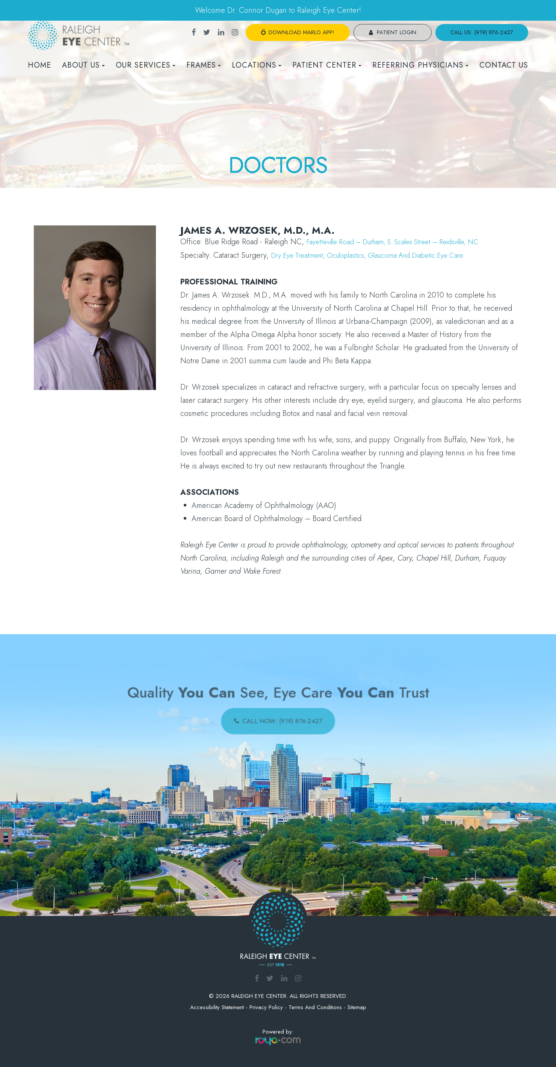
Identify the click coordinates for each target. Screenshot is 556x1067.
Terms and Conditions (315, 1006)
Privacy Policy (266, 1006)
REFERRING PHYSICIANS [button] (420, 65)
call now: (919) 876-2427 (282, 718)
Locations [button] (256, 65)
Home (39, 65)
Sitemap (357, 1006)
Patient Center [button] (326, 65)
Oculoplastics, (358, 254)
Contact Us (503, 65)
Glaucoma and (406, 254)
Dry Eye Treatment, (302, 254)
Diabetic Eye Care (460, 254)
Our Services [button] (145, 65)
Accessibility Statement (217, 1006)
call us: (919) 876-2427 (481, 32)
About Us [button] (83, 65)
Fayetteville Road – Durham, (352, 241)
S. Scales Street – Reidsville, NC (451, 241)
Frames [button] (203, 65)
